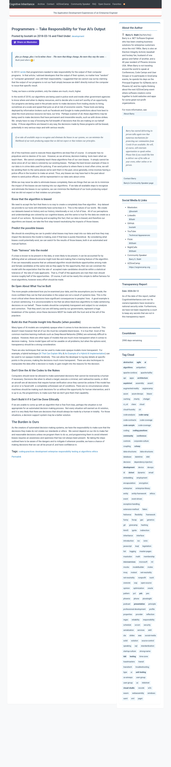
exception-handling (131, 530)
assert (126, 393)
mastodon (143, 584)
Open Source (104, 4)
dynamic (127, 497)
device (146, 484)
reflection (127, 663)
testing (75, 451)
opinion (150, 623)
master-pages (129, 584)
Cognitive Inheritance (21, 4)
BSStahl (132, 243)
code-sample (146, 432)
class (126, 415)
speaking (144, 690)
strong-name (129, 701)
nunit (138, 617)
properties (137, 658)
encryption (128, 508)
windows (142, 748)
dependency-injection (143, 479)
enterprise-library (130, 513)
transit (126, 713)
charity (127, 409)
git (144, 552)
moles (126, 606)
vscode (126, 742)
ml (125, 601)
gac (125, 552)
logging (146, 579)
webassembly (129, 748)
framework (128, 546)
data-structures (130, 468)
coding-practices (27, 451)
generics (135, 552)
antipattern (144, 369)
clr (125, 420)
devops (127, 491)
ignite (126, 563)
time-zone (128, 708)
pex (140, 634)
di (134, 491)
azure (141, 398)
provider (149, 658)
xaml (152, 748)
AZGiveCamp (62, 4)
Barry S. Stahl (135, 259)
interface (128, 568)
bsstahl (132, 227)
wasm (143, 742)
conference (148, 450)
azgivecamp (129, 398)
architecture (145, 381)
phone (126, 640)
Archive (41, 4)
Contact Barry (130, 178)
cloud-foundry (146, 415)
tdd (140, 701)
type (142, 718)
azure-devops (129, 404)
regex (138, 663)
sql (153, 690)
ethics (95, 451)
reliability (147, 663)
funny (140, 546)
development (78, 36)
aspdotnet (129, 387)
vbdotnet (127, 736)
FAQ (94, 4)
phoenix (149, 634)
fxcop (148, 546)
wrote (23, 72)
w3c (135, 742)
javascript (136, 574)
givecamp (128, 557)
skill (125, 679)
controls (127, 457)
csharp (139, 462)
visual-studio (143, 736)
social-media (129, 685)
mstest (144, 606)
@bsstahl (133, 211)
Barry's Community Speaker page (138, 183)
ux (150, 730)
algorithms (86, 451)
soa (150, 679)
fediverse (127, 541)
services (151, 673)
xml (125, 753)
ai (80, 451)
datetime (139, 474)
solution (149, 685)
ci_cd (147, 409)
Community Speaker (80, 4)
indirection (136, 563)
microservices (131, 595)
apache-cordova (130, 375)
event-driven (137, 524)
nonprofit (128, 617)
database (127, 474)
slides (140, 679)
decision (127, 479)
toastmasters (141, 708)
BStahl (132, 219)
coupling (127, 462)
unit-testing (131, 724)
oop (125, 623)
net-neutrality (129, 612)
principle (147, 645)
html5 (149, 557)
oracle (141, 628)
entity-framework (131, 519)
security (127, 673)
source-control (129, 690)
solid (140, 685)
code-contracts (148, 425)
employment (129, 502)
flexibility (138, 541)
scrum (152, 668)
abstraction (130, 362)
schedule (142, 668)
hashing (140, 557)
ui (149, 718)
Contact (50, 4)
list (137, 579)
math (126, 590)
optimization (129, 628)
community (131, 451)
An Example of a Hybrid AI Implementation (85, 353)
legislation (128, 579)
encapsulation (143, 502)
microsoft (147, 595)
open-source (136, 623)
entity (144, 513)
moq (135, 606)
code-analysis (135, 420)
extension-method (131, 535)
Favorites (116, 4)
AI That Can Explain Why (50, 353)
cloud (134, 415)
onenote (147, 617)
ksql (145, 574)
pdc (132, 634)
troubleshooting (130, 718)
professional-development (135, 652)
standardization (130, 696)
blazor (141, 404)
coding (142, 438)
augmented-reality (140, 393)
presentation (131, 646)
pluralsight (137, 640)
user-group (128, 730)
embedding (148, 497)
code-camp (131, 426)
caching (151, 404)
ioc (151, 568)
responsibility (64, 451)
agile (143, 363)
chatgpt (137, 409)
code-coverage (130, 432)
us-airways (146, 724)
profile (126, 658)
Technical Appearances (139, 235)
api (125, 381)
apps (133, 381)
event (126, 524)
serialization (139, 673)
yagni (133, 753)
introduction (141, 568)
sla (133, 679)
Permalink (16, 456)
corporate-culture (141, 457)
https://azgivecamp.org (139, 267)
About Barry (129, 114)
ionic (126, 574)
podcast (149, 640)
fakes (145, 535)
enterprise (53, 451)
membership (137, 590)
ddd (148, 474)
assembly (143, 387)
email (137, 497)
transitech (137, 713)
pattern (151, 628)
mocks (132, 601)
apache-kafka (147, 375)
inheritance (149, 563)
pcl (125, 634)
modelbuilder (145, 601)
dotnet (143, 491)
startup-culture (146, 696)
